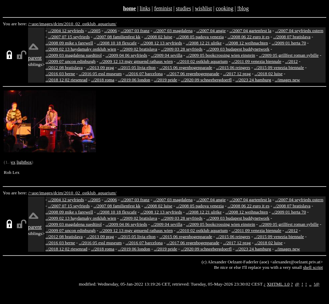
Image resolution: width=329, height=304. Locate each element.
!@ (316, 284)
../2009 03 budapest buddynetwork (238, 49)
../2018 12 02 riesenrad (66, 79)
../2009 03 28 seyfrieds (182, 49)
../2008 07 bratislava (292, 36)
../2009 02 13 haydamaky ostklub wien (80, 49)
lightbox (23, 162)
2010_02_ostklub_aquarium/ (90, 23)
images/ (47, 23)
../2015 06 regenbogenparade (186, 67)
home (129, 8)
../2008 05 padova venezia (200, 36)
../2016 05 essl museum (100, 73)
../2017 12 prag (237, 73)
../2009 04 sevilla (166, 55)
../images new (287, 79)
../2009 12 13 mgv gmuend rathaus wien (136, 61)
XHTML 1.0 (278, 284)
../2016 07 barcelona (144, 73)
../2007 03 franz (135, 30)
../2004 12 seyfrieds (66, 30)
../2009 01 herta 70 (289, 42)
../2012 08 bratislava (64, 67)
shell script (313, 267)
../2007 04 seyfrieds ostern (299, 30)
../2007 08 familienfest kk (117, 36)
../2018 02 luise (269, 73)
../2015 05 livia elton (137, 67)
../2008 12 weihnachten (246, 42)
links (145, 8)
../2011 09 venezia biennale (257, 61)
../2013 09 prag (100, 67)
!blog (243, 8)
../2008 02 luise (158, 36)
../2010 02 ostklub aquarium (202, 61)
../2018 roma (102, 79)
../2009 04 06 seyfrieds (126, 55)
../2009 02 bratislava (138, 49)
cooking (224, 8)
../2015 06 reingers (233, 67)
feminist (163, 8)
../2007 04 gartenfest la (251, 30)
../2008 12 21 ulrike (204, 42)
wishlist (203, 8)
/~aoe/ (34, 23)
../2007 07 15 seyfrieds (69, 36)
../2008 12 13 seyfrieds (161, 42)
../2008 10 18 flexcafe (117, 42)
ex (13, 162)
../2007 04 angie (211, 30)
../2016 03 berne (60, 73)
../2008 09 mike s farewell (69, 42)
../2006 (110, 30)
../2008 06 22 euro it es (249, 36)
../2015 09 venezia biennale (279, 67)
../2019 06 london (134, 79)
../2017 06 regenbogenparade (192, 73)
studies (183, 8)
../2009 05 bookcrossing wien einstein (220, 55)
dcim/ (59, 23)
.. (310, 284)
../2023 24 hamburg (253, 79)
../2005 (94, 30)
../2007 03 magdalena (173, 30)
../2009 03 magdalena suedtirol (73, 55)
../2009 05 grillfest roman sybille (289, 55)
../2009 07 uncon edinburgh (70, 61)
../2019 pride (165, 79)
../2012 (291, 61)
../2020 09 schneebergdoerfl (206, 79)
